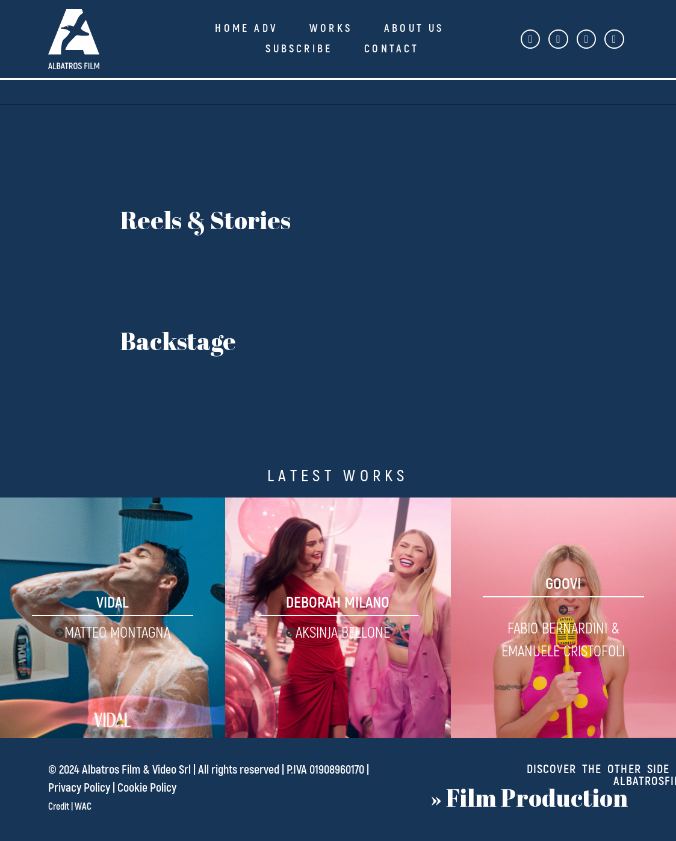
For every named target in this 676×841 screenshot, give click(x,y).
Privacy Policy (79, 787)
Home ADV (246, 28)
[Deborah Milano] (337, 618)
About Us (414, 28)
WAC (83, 807)
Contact (391, 49)
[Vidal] (112, 618)
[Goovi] (563, 618)
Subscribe (298, 49)
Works (330, 28)
